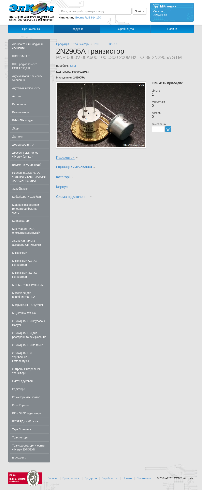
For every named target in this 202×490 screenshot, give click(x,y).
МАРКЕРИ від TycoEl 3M (28, 284)
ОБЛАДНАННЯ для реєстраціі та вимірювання (29, 335)
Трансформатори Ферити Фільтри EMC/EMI (28, 447)
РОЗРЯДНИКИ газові (25, 421)
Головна (53, 478)
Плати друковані (22, 381)
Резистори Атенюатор (26, 397)
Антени (17, 96)
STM (73, 65)
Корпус (62, 187)
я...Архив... (19, 457)
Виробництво (125, 28)
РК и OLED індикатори (26, 413)
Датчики (17, 136)
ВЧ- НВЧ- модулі (22, 120)
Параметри (65, 158)
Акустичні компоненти (26, 88)
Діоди (15, 128)
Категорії (63, 177)
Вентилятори (20, 112)
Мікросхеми (19, 252)
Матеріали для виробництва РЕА (23, 294)
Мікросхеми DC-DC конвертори (24, 274)
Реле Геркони (21, 405)
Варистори (19, 104)
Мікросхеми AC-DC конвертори (24, 262)
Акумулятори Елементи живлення (27, 78)
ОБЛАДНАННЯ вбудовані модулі (28, 323)
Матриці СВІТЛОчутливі (27, 304)
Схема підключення (72, 197)
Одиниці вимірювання (74, 167)
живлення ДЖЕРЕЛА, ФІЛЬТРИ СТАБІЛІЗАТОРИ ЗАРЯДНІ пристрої (29, 176)
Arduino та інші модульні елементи (27, 46)
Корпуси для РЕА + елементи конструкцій (26, 230)
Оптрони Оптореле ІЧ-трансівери (26, 371)
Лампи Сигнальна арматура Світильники (26, 242)
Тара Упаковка (21, 429)
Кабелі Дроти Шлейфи (26, 196)
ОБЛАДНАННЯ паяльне (27, 345)
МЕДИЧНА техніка (24, 313)
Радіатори (18, 389)
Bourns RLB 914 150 (88, 17)
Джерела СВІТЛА (23, 144)
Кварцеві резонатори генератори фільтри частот (25, 208)
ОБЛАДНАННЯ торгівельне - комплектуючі (22, 357)
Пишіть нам (144, 478)
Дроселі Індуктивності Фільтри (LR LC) (26, 154)
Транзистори (20, 437)
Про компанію (31, 28)
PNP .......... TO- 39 (105, 44)
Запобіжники (20, 188)
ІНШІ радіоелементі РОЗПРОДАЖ (24, 66)
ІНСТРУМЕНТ (21, 56)
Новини (172, 28)
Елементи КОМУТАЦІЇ (26, 164)
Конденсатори (21, 220)
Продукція (76, 28)
